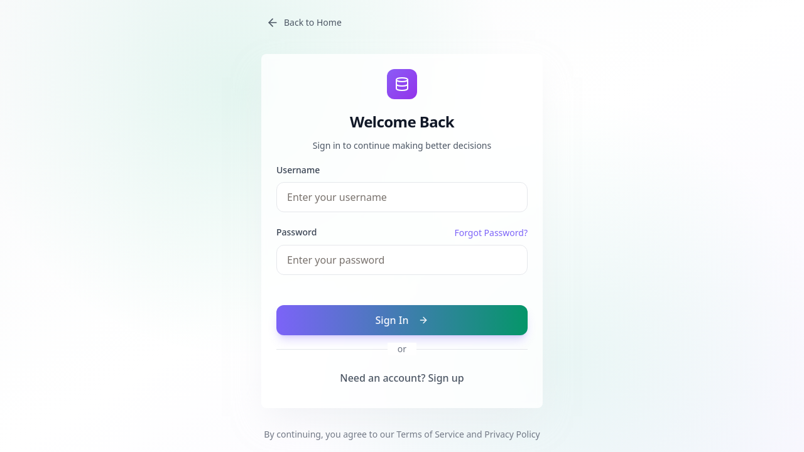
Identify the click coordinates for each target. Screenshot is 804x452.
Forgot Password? (491, 233)
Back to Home (304, 22)
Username (298, 170)
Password (296, 232)
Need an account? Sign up (402, 378)
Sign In (402, 320)
